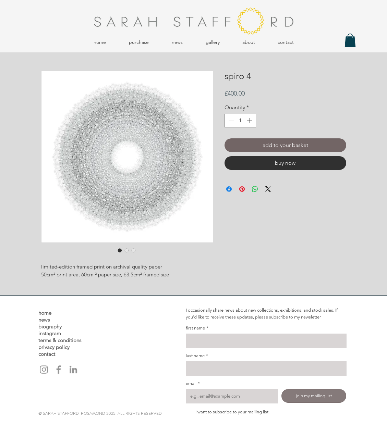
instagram (49, 333)
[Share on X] (268, 189)
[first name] (264, 341)
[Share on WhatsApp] (255, 189)
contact (46, 354)
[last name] (264, 368)
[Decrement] (230, 120)
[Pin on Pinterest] (242, 189)
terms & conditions (59, 340)
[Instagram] (43, 369)
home (44, 313)
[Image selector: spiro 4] (120, 250)
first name (197, 328)
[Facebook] (58, 369)
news (44, 319)
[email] (230, 396)
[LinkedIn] (73, 369)
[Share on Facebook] (229, 189)
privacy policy (54, 347)
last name (197, 356)
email (193, 383)
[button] (139, 42)
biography (50, 326)
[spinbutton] (240, 120)
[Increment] (250, 120)
